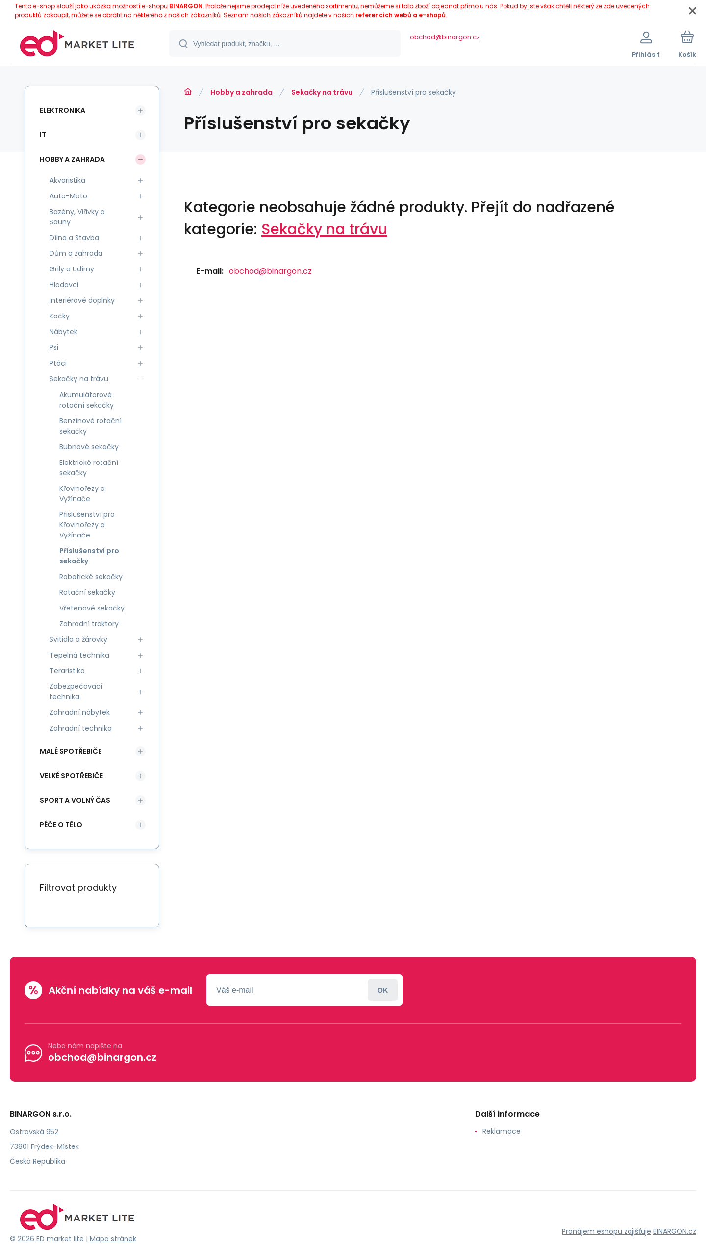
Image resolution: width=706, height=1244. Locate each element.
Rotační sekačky (87, 592)
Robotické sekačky (91, 577)
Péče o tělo (61, 824)
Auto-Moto (68, 196)
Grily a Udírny (72, 269)
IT (43, 135)
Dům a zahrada (76, 253)
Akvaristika (67, 180)
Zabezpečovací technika (76, 692)
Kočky (60, 316)
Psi (54, 347)
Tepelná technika (79, 655)
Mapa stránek (113, 1239)
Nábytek (63, 332)
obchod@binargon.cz (445, 37)
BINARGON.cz (674, 1231)
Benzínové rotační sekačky (90, 426)
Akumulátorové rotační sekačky (86, 400)
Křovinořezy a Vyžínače (82, 494)
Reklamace (501, 1131)
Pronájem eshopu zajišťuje (606, 1231)
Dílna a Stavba (74, 238)
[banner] (77, 45)
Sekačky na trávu (322, 92)
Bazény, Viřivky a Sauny (77, 217)
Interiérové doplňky (82, 300)
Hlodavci (64, 285)
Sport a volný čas (75, 800)
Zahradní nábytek (80, 712)
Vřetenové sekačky (92, 608)
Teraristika (67, 671)
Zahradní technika (81, 728)
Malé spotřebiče (70, 751)
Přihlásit (383, 990)
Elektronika (62, 110)
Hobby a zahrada (241, 92)
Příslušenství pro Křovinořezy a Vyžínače (87, 525)
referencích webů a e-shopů (400, 15)
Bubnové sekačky (89, 447)
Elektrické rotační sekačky (88, 468)
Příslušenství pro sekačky (89, 556)
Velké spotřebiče (71, 776)
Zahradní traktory (89, 624)
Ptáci (58, 363)
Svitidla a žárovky (78, 639)
